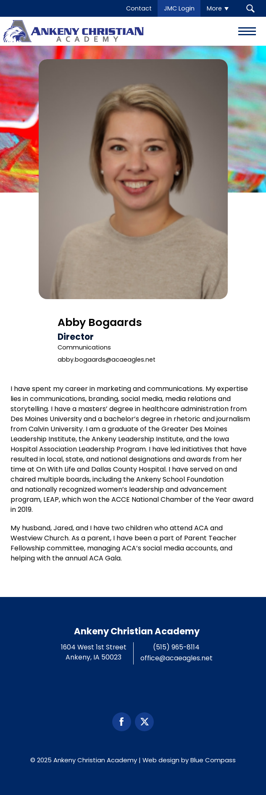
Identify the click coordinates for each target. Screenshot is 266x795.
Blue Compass (213, 760)
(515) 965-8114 (176, 647)
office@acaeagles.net (176, 658)
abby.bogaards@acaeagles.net (106, 359)
